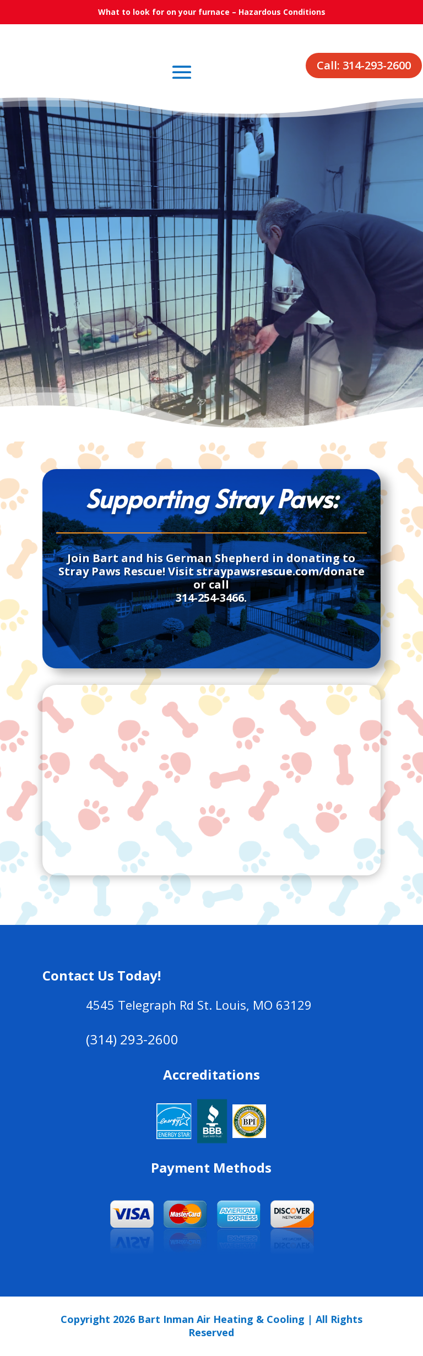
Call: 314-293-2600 (364, 65)
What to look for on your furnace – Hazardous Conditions (212, 12)
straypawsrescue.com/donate (281, 571)
